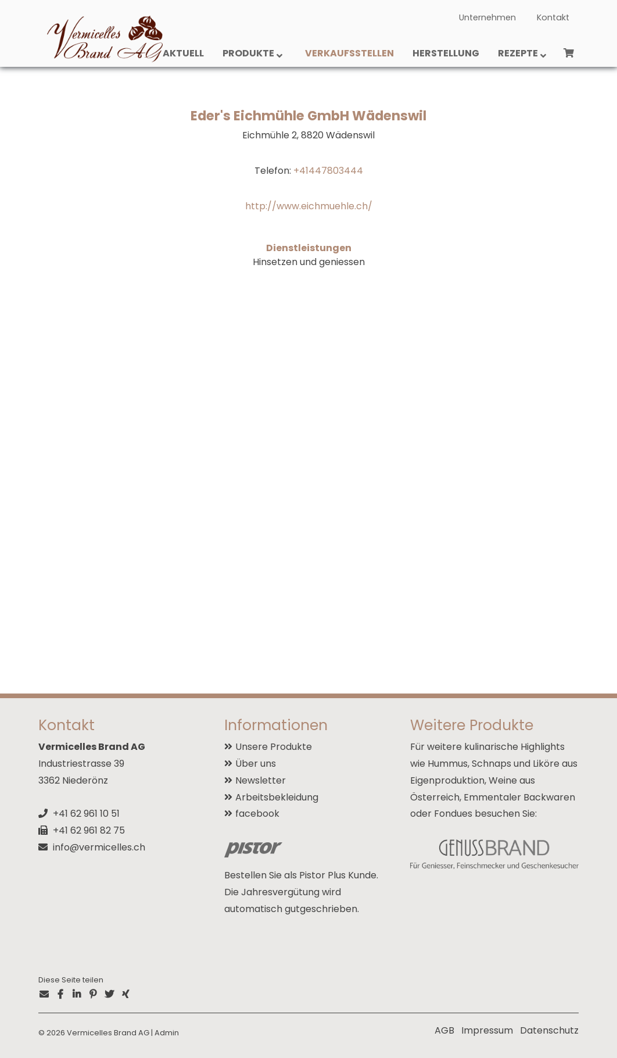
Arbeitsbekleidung (276, 797)
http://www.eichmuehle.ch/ (308, 206)
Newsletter (260, 780)
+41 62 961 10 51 (86, 813)
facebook (257, 813)
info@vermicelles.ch (99, 847)
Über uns (255, 763)
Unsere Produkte (273, 746)
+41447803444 (328, 170)
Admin (167, 1033)
